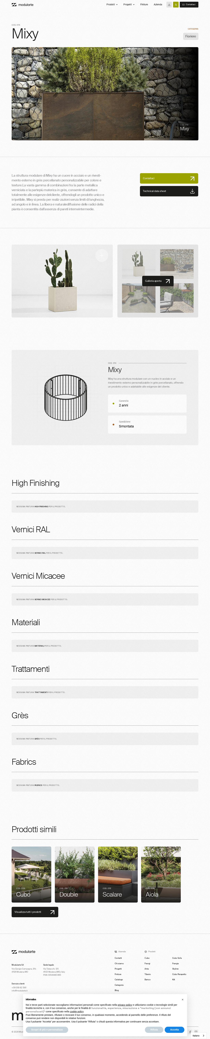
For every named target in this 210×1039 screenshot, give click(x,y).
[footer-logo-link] (23, 952)
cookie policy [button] (76, 1011)
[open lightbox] (62, 281)
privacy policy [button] (125, 1004)
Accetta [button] (174, 1029)
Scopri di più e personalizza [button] (47, 1029)
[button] (182, 999)
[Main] (22, 4)
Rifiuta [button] (154, 1029)
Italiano (196, 1035)
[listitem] (31, 875)
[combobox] (199, 1035)
